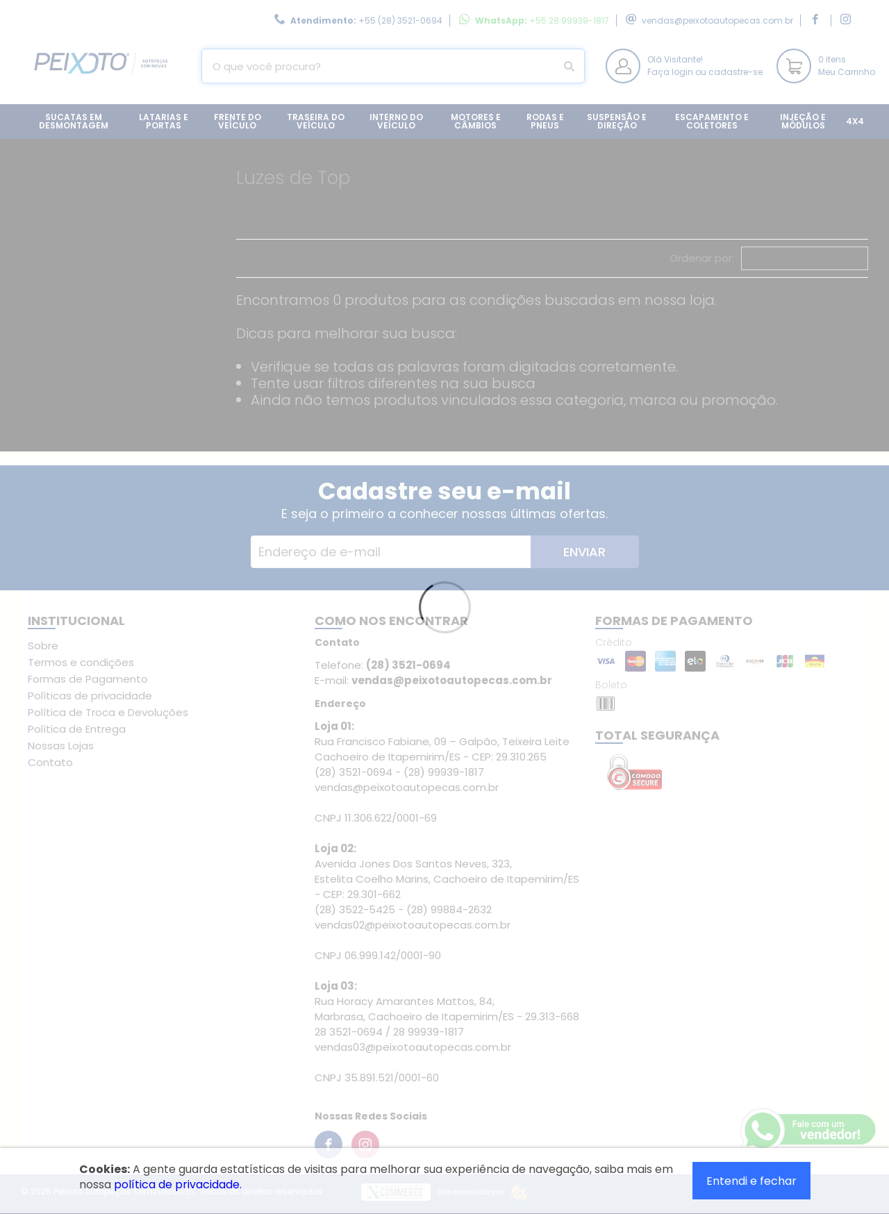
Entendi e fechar (751, 1181)
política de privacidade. (178, 1184)
